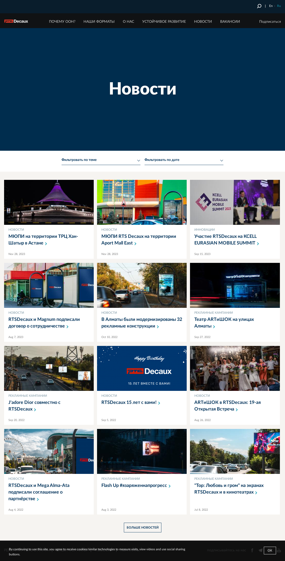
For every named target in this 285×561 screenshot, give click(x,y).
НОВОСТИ (203, 22)
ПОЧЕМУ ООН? (62, 22)
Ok (270, 550)
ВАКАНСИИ (230, 22)
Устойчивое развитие (164, 22)
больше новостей (143, 527)
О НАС (128, 22)
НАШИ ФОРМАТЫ (99, 22)
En (271, 5)
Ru (279, 5)
